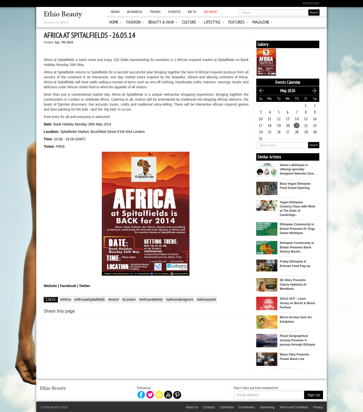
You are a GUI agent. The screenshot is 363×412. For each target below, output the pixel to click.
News (115, 12)
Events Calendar (287, 82)
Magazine (263, 22)
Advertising (310, 3)
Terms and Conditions (294, 407)
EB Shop (210, 12)
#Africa (65, 299)
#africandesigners (180, 299)
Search (313, 145)
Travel (155, 12)
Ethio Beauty (63, 14)
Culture (191, 22)
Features (238, 22)
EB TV (192, 12)
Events (174, 12)
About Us (192, 407)
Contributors (247, 407)
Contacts (209, 407)
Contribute (226, 407)
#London (129, 299)
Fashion (135, 22)
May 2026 (287, 90)
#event (113, 299)
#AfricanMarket (151, 299)
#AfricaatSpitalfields (89, 299)
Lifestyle (214, 22)
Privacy (318, 407)
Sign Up (313, 395)
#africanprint (206, 299)
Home (115, 22)
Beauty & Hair (163, 22)
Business (134, 12)
